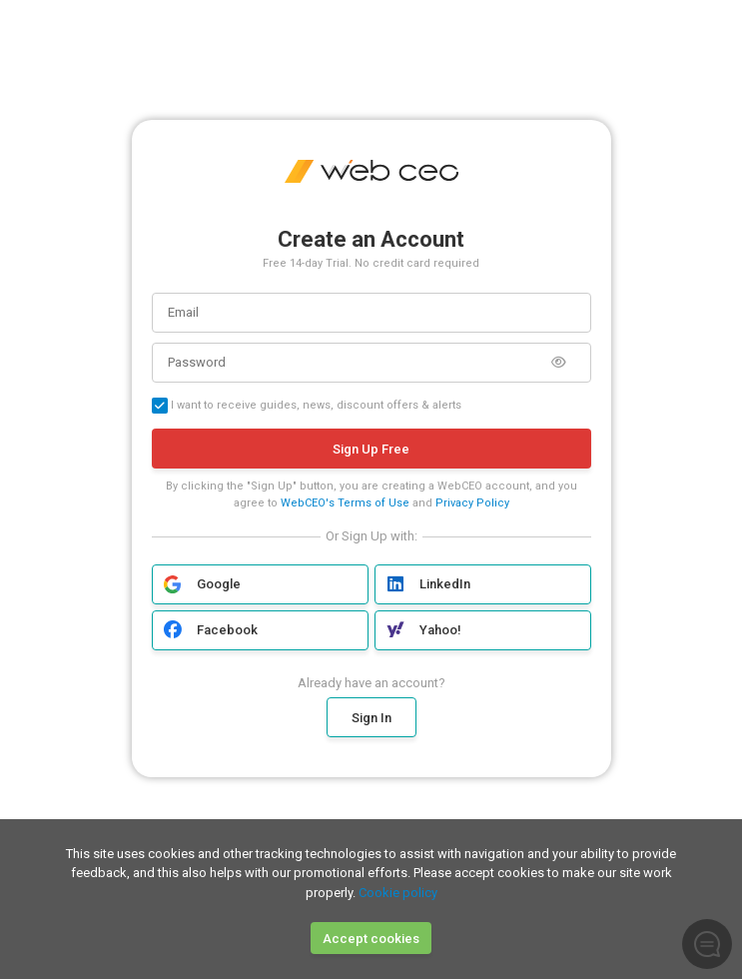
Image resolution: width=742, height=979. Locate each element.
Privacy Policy (472, 502)
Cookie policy (398, 892)
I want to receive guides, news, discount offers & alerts (306, 406)
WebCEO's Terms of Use (345, 502)
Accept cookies (371, 938)
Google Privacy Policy (460, 794)
